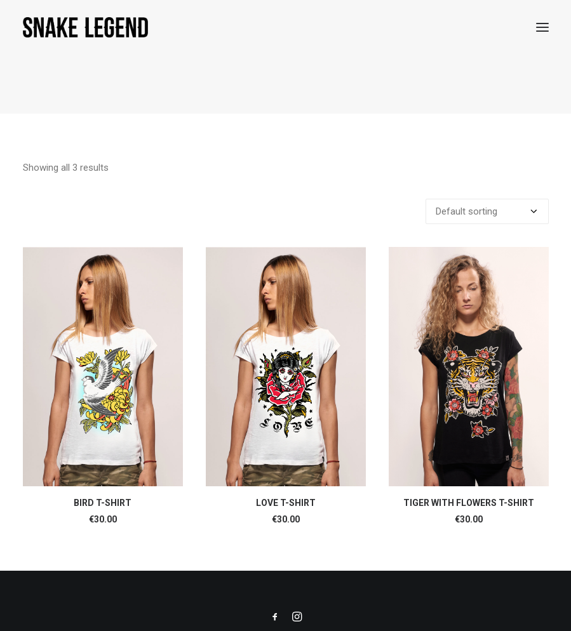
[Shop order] (487, 211)
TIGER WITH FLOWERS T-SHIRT (468, 503)
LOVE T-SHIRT (286, 503)
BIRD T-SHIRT (102, 503)
